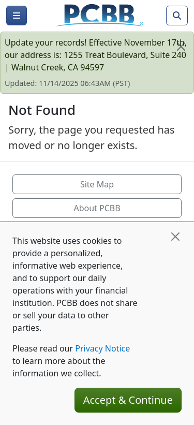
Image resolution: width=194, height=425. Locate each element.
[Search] (177, 15)
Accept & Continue (128, 400)
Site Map (97, 184)
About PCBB (96, 208)
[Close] (181, 46)
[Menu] (16, 15)
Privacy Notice (102, 348)
